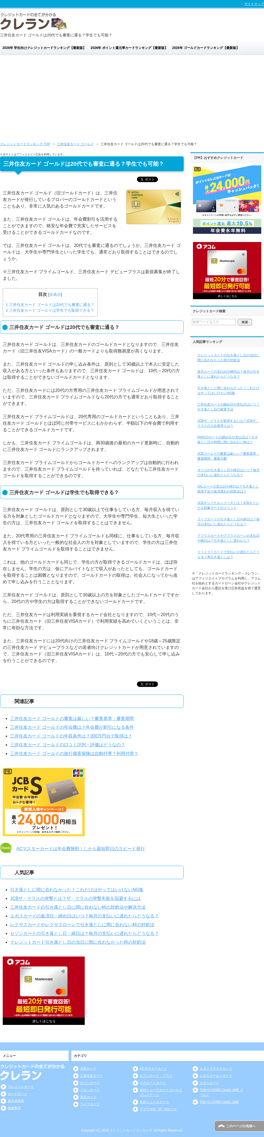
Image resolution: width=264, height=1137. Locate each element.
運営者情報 (16, 1101)
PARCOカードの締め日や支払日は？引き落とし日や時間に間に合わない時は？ (227, 439)
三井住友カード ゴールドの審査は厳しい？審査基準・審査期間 (72, 718)
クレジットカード (21, 1087)
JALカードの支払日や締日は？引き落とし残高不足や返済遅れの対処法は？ (228, 489)
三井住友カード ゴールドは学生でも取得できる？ (50, 310)
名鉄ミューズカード (154, 1102)
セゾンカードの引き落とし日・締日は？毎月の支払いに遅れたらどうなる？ (84, 933)
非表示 (55, 294)
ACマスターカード (153, 1069)
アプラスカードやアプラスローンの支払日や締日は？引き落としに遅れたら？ (228, 538)
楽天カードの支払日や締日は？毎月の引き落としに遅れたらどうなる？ (228, 374)
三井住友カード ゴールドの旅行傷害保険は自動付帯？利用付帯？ (74, 753)
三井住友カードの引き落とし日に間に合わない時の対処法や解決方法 (78, 907)
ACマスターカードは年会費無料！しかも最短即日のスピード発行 (80, 848)
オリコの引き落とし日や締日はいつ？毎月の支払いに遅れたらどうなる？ (228, 472)
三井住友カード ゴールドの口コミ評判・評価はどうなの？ (67, 744)
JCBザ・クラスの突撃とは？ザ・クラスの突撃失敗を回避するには (75, 898)
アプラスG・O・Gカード (158, 1109)
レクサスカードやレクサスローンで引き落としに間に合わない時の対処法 (82, 924)
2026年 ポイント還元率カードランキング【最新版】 (129, 48)
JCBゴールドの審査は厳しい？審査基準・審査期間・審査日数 (228, 456)
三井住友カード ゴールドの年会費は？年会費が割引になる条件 (72, 727)
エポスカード (209, 1083)
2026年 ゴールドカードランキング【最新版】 (205, 48)
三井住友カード (91, 1076)
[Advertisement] (132, 96)
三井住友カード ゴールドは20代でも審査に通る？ (50, 304)
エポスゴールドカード (216, 1076)
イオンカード (90, 1090)
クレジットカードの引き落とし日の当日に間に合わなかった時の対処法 (228, 357)
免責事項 (14, 1108)
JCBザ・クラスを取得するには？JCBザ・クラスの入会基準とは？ (228, 423)
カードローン (17, 1094)
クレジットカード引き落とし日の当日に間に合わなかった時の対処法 (78, 942)
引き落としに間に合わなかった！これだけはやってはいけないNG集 (76, 889)
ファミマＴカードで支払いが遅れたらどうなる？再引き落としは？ (228, 554)
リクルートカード (153, 1083)
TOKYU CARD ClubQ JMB (219, 1102)
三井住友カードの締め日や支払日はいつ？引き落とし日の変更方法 (228, 407)
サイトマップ (254, 4)
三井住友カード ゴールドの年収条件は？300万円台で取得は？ (71, 736)
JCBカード (88, 1069)
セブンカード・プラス (156, 1076)
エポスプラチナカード (216, 1069)
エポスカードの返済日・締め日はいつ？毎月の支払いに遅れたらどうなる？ (84, 916)
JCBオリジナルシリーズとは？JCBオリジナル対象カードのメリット (228, 505)
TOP (25, 144)
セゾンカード (90, 1083)
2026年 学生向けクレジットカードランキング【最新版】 (44, 48)
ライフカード (90, 1104)
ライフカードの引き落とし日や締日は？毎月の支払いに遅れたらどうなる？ (228, 521)
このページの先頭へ (241, 1126)
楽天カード (88, 1097)
